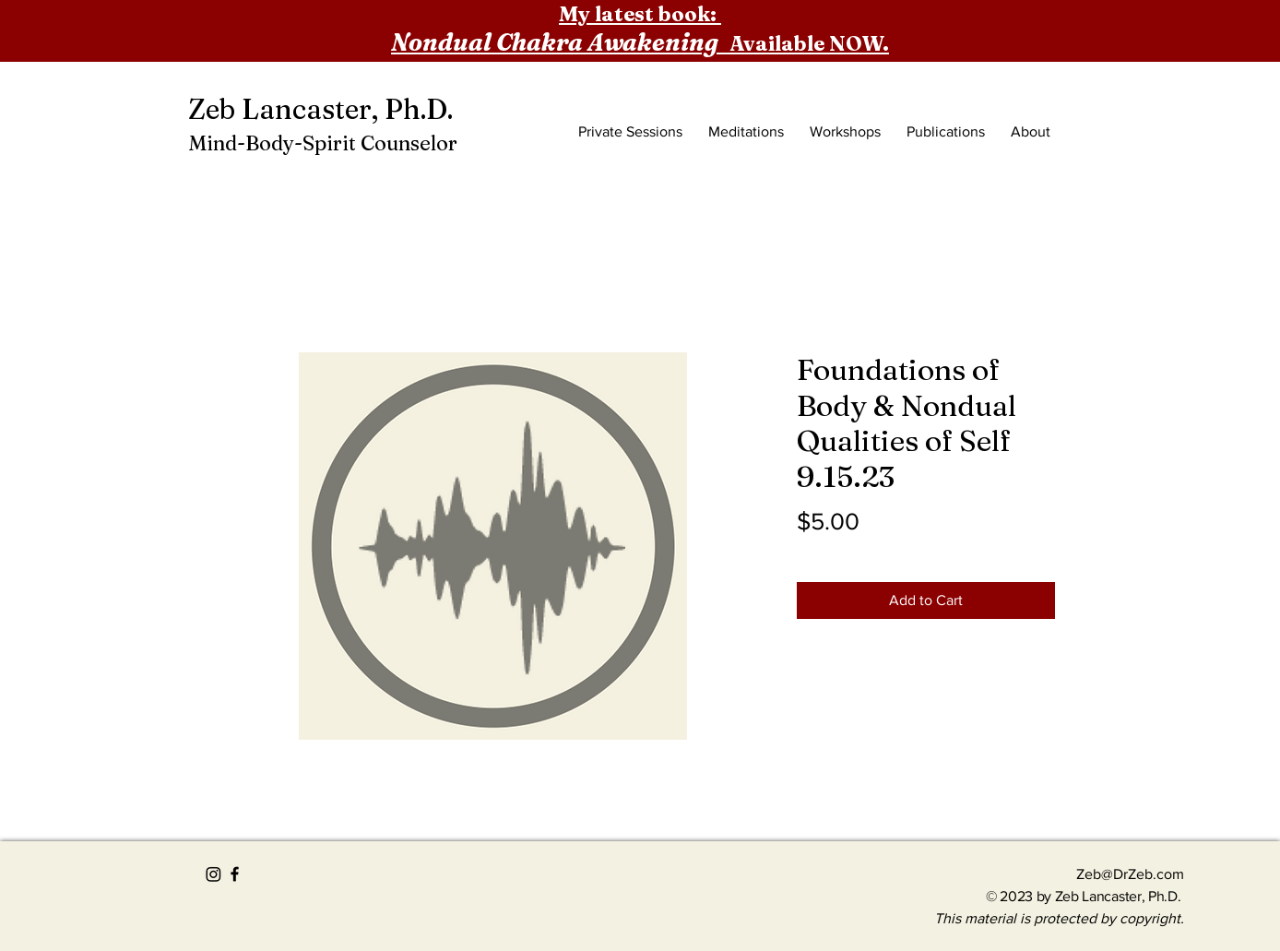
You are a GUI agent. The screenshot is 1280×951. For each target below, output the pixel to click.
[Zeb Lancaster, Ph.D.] (327, 110)
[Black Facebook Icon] (234, 874)
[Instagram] (213, 874)
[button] (1074, 89)
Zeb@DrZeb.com (1130, 874)
